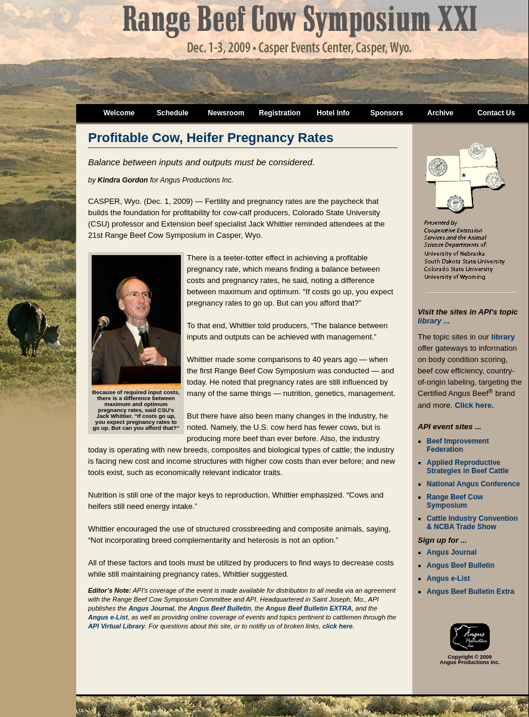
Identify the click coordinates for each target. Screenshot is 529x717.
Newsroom (226, 113)
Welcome (119, 113)
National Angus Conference (473, 484)
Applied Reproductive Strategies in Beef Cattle (468, 466)
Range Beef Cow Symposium (455, 501)
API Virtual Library (116, 626)
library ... (434, 320)
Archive (440, 113)
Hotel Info (333, 113)
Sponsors (386, 113)
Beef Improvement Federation (458, 445)
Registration (280, 113)
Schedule (172, 113)
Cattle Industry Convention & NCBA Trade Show (472, 522)
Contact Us (496, 113)
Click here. (474, 405)
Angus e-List (448, 578)
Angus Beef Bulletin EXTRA (308, 608)
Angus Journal (452, 552)
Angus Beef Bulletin (460, 565)
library (503, 336)
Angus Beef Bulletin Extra (470, 591)
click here (338, 626)
